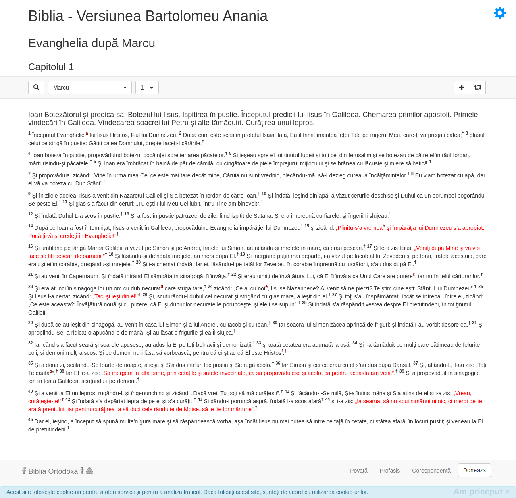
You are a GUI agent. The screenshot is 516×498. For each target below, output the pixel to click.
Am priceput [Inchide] (481, 491)
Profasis (390, 470)
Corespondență (431, 470)
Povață (359, 470)
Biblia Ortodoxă (57, 471)
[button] (90, 87)
